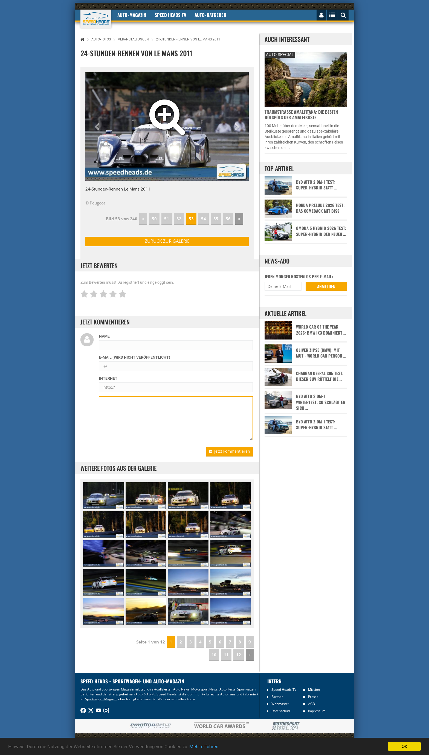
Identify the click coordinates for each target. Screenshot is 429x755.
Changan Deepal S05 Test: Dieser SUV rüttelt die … (319, 376)
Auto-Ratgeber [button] (210, 14)
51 (166, 218)
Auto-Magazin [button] (131, 14)
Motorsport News (204, 689)
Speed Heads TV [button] (170, 14)
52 (178, 218)
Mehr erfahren (203, 746)
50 (154, 218)
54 (203, 218)
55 (215, 218)
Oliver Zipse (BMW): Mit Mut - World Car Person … (321, 353)
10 (213, 654)
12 (238, 654)
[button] (97, 126)
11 (226, 654)
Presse (313, 696)
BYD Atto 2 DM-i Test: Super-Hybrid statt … (316, 185)
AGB (311, 703)
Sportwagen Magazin (101, 699)
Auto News (181, 689)
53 (191, 218)
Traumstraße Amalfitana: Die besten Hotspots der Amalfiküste (301, 115)
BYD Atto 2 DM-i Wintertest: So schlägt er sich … (320, 402)
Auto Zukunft (145, 694)
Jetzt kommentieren (229, 451)
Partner (277, 696)
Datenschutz (281, 711)
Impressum (316, 711)
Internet (108, 378)
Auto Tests (227, 689)
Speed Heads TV (283, 689)
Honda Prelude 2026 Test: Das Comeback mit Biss (320, 208)
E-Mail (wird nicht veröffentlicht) (134, 357)
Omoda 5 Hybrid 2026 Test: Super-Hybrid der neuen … (321, 231)
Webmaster (280, 703)
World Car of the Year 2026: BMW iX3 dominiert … (321, 329)
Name (104, 336)
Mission (314, 689)
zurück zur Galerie (167, 241)
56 (228, 218)
